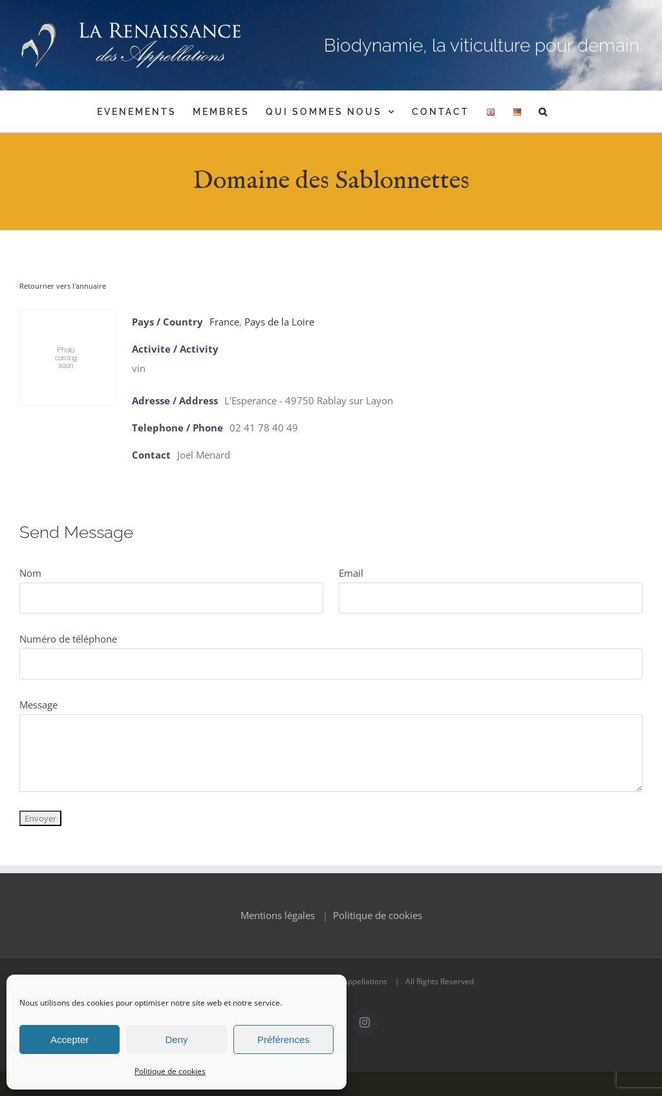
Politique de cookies (170, 1071)
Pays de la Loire (279, 321)
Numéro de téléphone (68, 638)
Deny (176, 1039)
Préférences (283, 1039)
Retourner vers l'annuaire (62, 286)
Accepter (69, 1039)
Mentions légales (277, 915)
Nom (30, 572)
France (224, 321)
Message (38, 704)
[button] (544, 111)
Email (351, 572)
